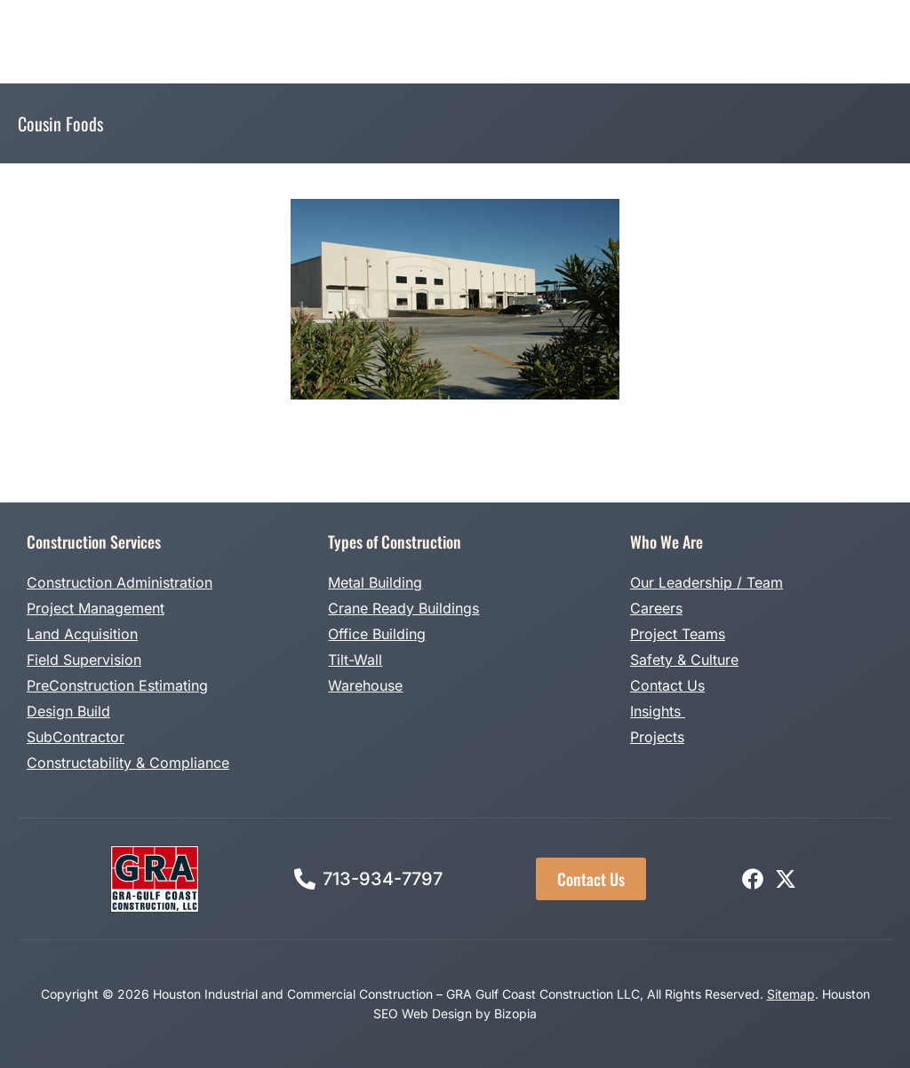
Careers (656, 608)
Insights (657, 711)
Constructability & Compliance (128, 762)
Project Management (95, 608)
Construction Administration (119, 582)
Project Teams (677, 634)
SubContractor (75, 737)
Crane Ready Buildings (403, 608)
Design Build (68, 711)
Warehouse (365, 685)
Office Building (377, 634)
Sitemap (791, 993)
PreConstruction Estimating (117, 685)
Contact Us (667, 685)
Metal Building (375, 582)
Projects (657, 737)
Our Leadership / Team (706, 582)
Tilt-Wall (355, 659)
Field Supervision (84, 659)
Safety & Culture (684, 659)
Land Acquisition (82, 634)
